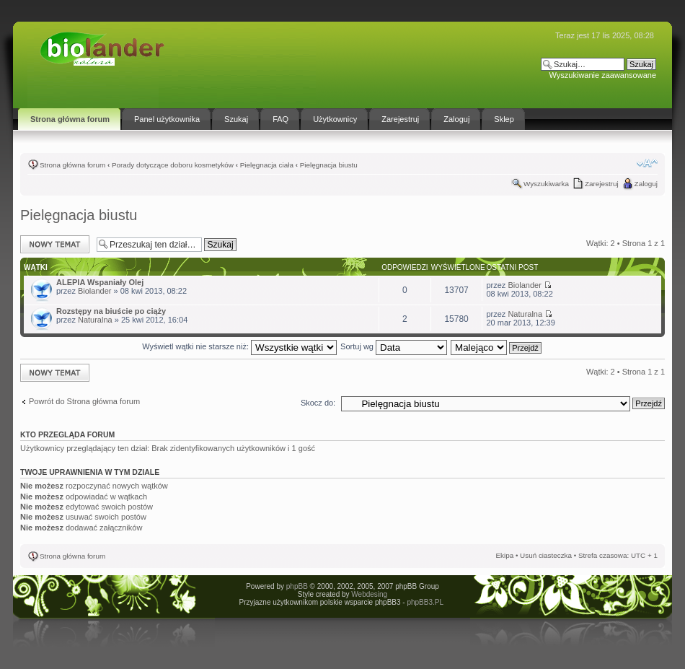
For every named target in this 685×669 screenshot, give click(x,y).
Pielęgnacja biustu (329, 165)
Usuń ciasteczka (546, 555)
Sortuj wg (393, 346)
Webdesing (369, 594)
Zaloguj (646, 184)
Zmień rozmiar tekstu (647, 163)
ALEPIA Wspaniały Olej (99, 282)
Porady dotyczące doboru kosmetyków (173, 165)
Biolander (94, 291)
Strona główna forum (72, 165)
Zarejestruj (602, 184)
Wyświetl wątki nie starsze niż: (239, 346)
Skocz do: (318, 402)
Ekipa (504, 555)
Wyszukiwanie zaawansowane (602, 75)
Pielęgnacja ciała (266, 165)
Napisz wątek (54, 244)
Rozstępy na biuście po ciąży (111, 311)
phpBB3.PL (425, 602)
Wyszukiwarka (546, 184)
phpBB (297, 586)
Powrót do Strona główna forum (84, 401)
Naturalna (95, 319)
